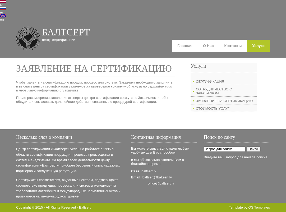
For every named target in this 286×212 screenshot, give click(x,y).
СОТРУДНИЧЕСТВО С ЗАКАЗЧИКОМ (214, 91)
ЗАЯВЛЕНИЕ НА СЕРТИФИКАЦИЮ (224, 101)
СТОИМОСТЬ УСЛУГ (212, 108)
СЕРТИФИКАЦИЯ (210, 82)
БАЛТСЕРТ (66, 32)
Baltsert (85, 207)
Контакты (233, 46)
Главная (184, 46)
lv (1, 5)
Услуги (258, 46)
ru (1, 12)
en (2, 19)
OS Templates (259, 207)
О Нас (208, 46)
